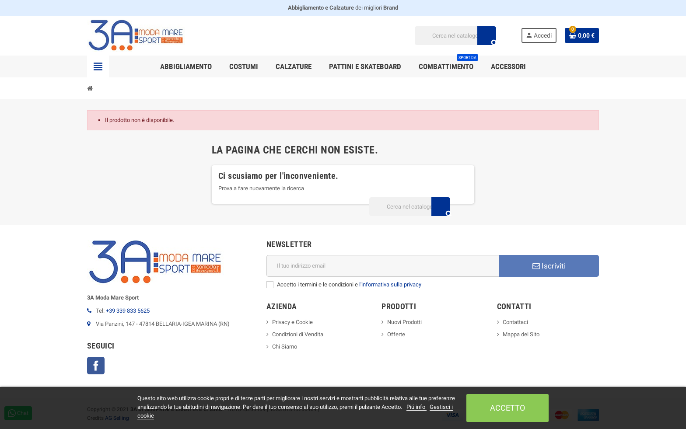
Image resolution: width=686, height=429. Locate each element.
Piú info (416, 407)
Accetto (507, 407)
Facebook (96, 365)
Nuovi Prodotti (404, 322)
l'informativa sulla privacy (390, 284)
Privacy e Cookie (292, 322)
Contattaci (515, 322)
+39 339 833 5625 (128, 310)
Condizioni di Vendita (297, 334)
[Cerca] (455, 35)
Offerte (396, 334)
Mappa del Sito (521, 334)
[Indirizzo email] (382, 266)
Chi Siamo (284, 346)
